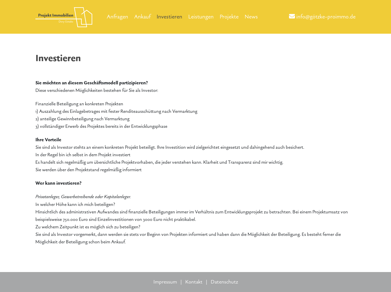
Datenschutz (224, 282)
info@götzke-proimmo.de (322, 16)
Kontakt (193, 282)
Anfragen (117, 16)
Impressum (165, 282)
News (251, 16)
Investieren (169, 16)
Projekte (229, 16)
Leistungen (201, 16)
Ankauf (142, 16)
